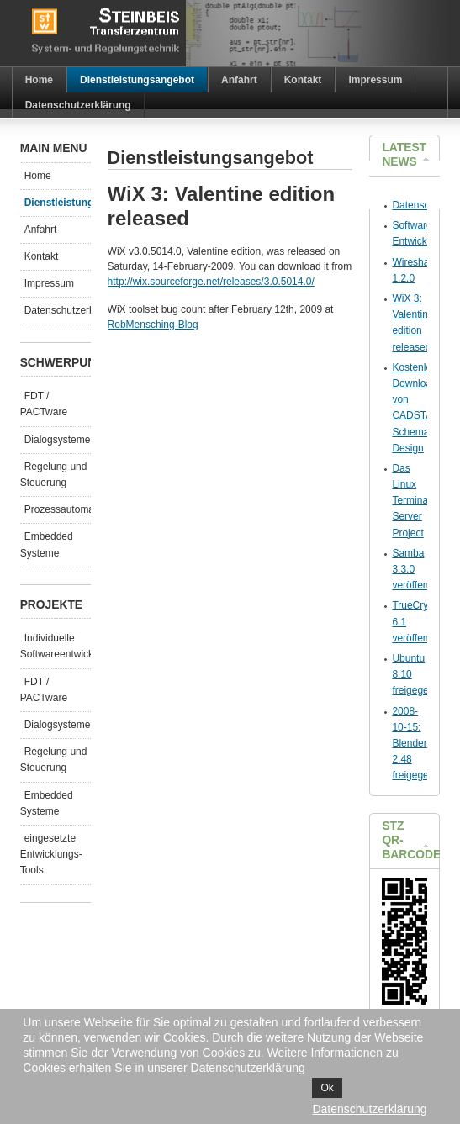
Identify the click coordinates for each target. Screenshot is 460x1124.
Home (37, 176)
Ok (326, 1088)
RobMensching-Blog (153, 324)
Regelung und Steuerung (53, 474)
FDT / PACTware (43, 404)
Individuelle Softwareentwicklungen (55, 646)
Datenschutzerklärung (57, 310)
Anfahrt (40, 229)
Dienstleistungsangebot (57, 202)
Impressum (49, 283)
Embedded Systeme (46, 544)
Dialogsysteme (57, 440)
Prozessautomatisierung (57, 509)
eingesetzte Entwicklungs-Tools (51, 854)
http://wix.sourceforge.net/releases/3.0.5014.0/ (211, 282)
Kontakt (41, 256)
